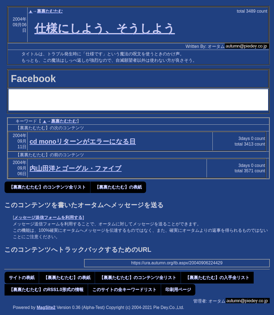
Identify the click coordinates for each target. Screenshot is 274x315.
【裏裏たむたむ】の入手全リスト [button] (217, 277)
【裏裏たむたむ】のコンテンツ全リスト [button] (47, 187)
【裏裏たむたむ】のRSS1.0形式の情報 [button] (46, 289)
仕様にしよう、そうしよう (105, 28)
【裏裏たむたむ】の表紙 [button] (118, 187)
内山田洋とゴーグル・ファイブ (75, 168)
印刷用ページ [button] (178, 289)
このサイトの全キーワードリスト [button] (124, 289)
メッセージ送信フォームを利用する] (49, 217)
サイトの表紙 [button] (22, 277)
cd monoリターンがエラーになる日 (82, 141)
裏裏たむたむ (50, 11)
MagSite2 (46, 307)
